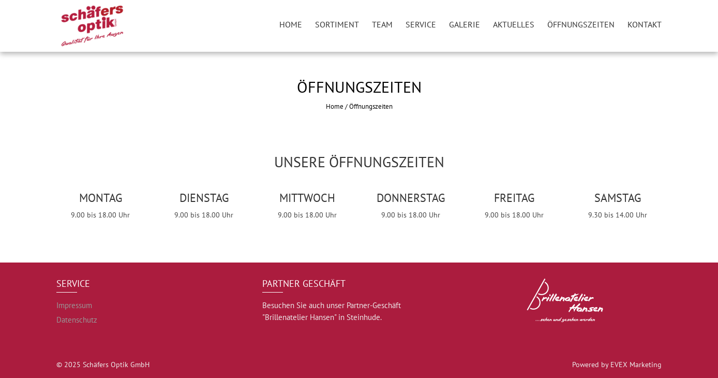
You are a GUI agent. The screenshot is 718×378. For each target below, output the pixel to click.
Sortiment (337, 24)
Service (421, 24)
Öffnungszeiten (581, 24)
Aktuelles (513, 24)
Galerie (464, 24)
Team (382, 24)
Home (290, 24)
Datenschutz (76, 320)
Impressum (74, 305)
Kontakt (644, 24)
